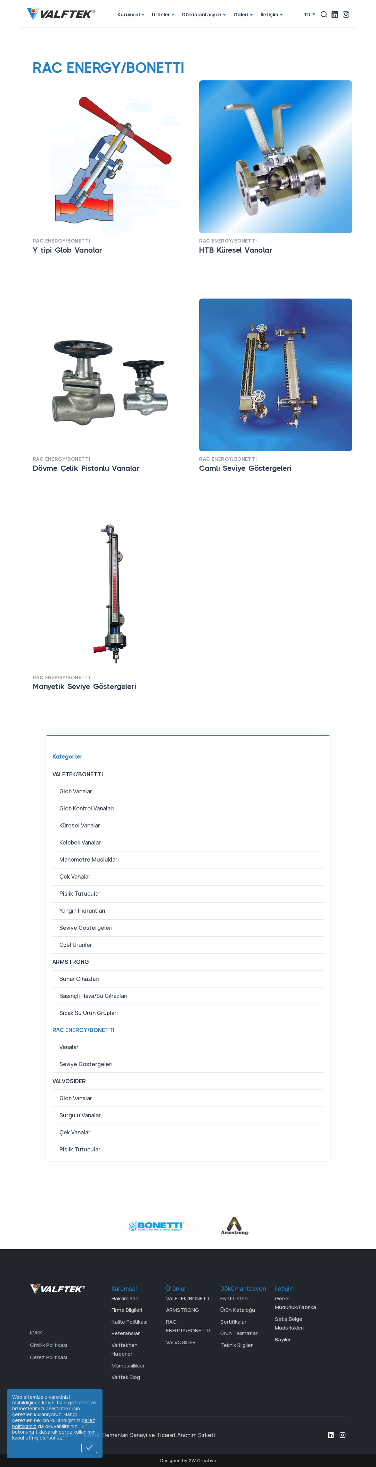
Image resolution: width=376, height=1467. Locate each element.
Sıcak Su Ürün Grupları (88, 1013)
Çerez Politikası (48, 1357)
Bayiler (283, 1339)
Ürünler (163, 14)
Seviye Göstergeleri (86, 927)
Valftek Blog (126, 1377)
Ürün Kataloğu (237, 1310)
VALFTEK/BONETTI (77, 774)
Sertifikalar (233, 1321)
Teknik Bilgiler (236, 1345)
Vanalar (69, 1047)
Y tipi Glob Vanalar (67, 250)
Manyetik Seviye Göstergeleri (84, 686)
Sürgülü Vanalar (80, 1115)
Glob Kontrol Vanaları (86, 808)
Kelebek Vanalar (80, 842)
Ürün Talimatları (239, 1333)
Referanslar (126, 1333)
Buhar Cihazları (79, 979)
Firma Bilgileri (127, 1310)
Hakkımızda (125, 1298)
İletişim (272, 14)
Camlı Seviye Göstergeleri (245, 468)
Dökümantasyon (204, 14)
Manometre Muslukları (89, 859)
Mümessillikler (128, 1365)
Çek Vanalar (74, 876)
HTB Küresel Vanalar (235, 250)
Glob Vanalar (75, 791)
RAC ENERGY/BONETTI (83, 1030)
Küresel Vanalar (79, 825)
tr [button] (307, 14)
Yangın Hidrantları (82, 910)
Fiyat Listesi (234, 1298)
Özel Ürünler (75, 945)
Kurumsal (131, 14)
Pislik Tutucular (79, 893)
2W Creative (202, 1460)
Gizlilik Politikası (48, 1345)
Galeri (244, 14)
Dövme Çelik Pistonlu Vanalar (86, 468)
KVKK (36, 1332)
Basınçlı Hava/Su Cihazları (93, 996)
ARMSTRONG (70, 962)
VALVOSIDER (69, 1081)
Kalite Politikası (129, 1321)
